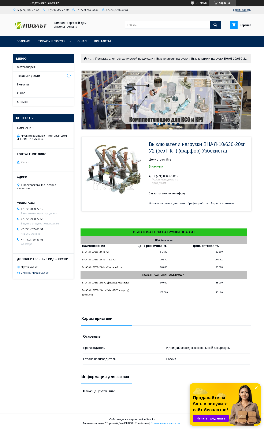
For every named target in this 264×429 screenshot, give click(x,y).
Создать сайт (38, 2)
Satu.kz (150, 419)
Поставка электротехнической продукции (124, 58)
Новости (23, 84)
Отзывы (22, 101)
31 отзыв (201, 2)
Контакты (102, 41)
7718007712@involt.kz (35, 273)
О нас (82, 41)
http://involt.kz (29, 266)
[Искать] (215, 25)
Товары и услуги (52, 41)
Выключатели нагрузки (172, 58)
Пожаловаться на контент (166, 423)
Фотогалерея (26, 67)
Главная (23, 41)
